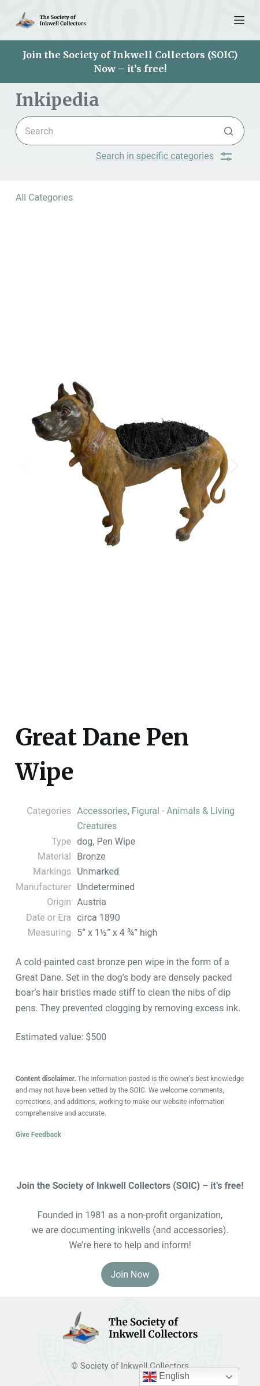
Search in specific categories (164, 156)
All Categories (44, 197)
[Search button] (228, 130)
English (166, 1377)
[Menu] (239, 20)
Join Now (129, 1274)
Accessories (102, 810)
